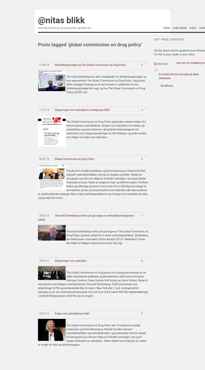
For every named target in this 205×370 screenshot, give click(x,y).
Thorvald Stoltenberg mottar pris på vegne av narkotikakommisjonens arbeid (92, 217)
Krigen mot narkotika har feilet (92, 314)
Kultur (193, 28)
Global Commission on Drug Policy (92, 159)
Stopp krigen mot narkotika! (92, 261)
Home (166, 28)
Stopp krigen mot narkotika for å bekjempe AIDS (92, 110)
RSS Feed (163, 64)
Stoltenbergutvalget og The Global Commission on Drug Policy (92, 65)
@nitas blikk (61, 20)
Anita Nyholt (180, 28)
